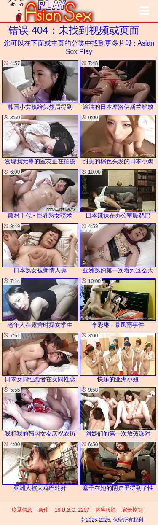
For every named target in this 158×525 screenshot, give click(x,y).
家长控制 (132, 510)
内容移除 (106, 510)
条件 (43, 510)
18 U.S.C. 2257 (72, 510)
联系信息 (22, 510)
